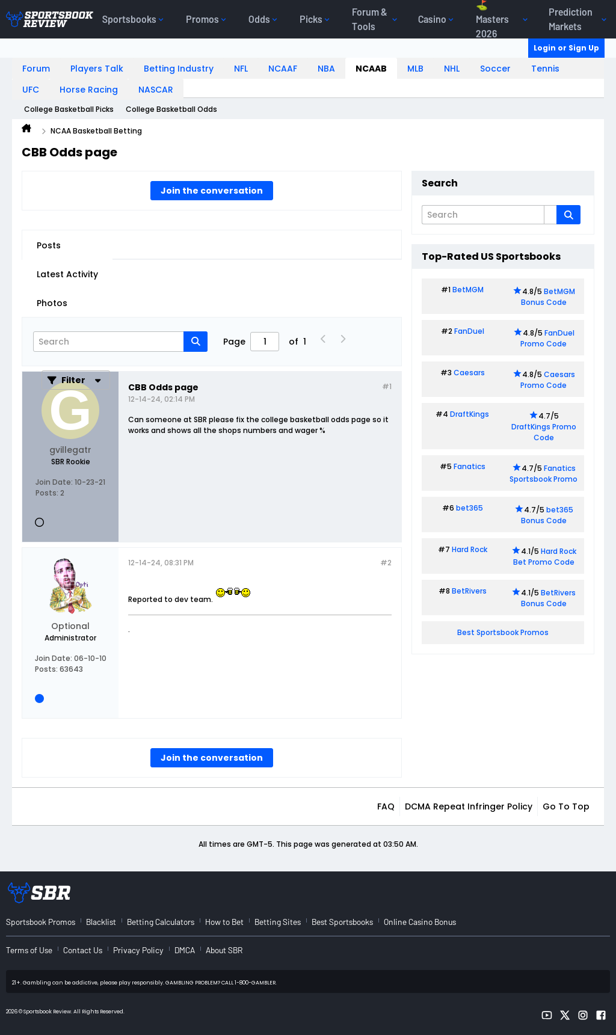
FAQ (386, 806)
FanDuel (469, 331)
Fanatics (469, 466)
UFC (30, 90)
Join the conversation (212, 191)
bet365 (469, 508)
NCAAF (282, 69)
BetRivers (469, 591)
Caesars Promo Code (547, 379)
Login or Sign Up (566, 48)
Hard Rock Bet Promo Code (544, 556)
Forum (36, 69)
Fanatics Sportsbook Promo (544, 473)
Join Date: (54, 482)
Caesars (469, 372)
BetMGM (468, 289)
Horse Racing (89, 90)
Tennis (545, 69)
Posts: (46, 493)
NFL (241, 69)
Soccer (495, 69)
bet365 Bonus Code (547, 515)
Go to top (566, 806)
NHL (452, 69)
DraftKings (469, 414)
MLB (415, 69)
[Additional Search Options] (550, 214)
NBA (326, 69)
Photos (52, 303)
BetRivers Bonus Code (548, 598)
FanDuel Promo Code (547, 338)
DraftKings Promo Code (543, 432)
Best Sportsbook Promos (503, 632)
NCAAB (371, 69)
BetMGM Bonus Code (548, 296)
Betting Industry (179, 69)
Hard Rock (469, 549)
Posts (49, 245)
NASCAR (155, 90)
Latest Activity (67, 274)
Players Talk (96, 69)
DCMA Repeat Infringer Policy (468, 806)
